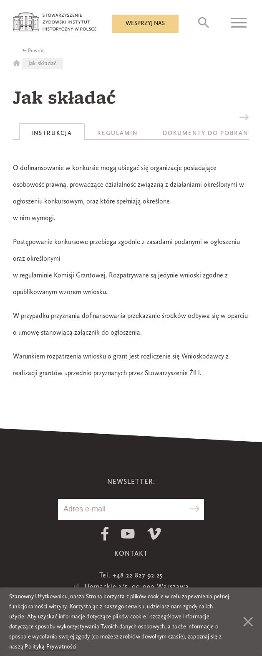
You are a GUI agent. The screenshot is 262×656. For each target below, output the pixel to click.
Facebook (105, 534)
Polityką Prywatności (50, 647)
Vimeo (154, 534)
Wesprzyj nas (145, 23)
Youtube (128, 534)
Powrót (36, 50)
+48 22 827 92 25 (138, 575)
